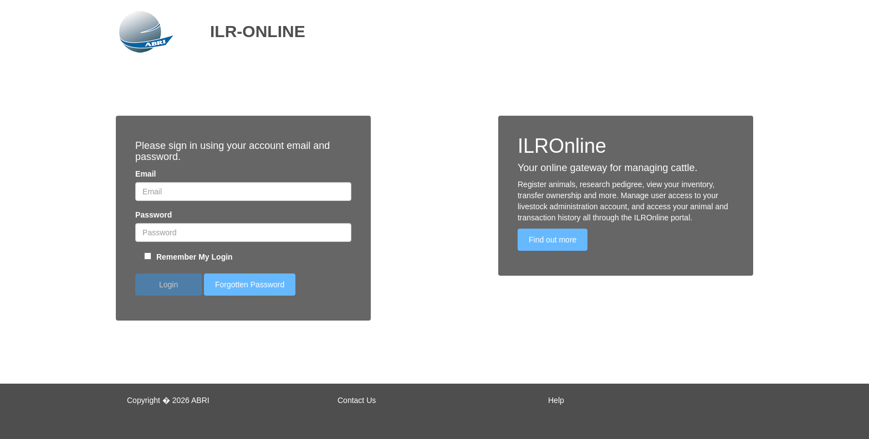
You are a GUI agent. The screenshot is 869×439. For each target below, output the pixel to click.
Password (153, 214)
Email (145, 173)
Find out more (552, 239)
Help (556, 400)
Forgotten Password (249, 284)
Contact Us (357, 400)
